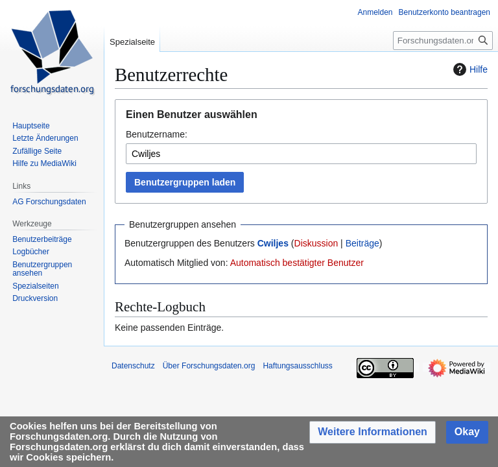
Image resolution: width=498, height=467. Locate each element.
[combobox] (301, 153)
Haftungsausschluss (297, 365)
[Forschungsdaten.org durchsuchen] (443, 40)
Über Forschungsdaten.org (209, 365)
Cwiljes (273, 243)
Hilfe (469, 69)
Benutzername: (156, 134)
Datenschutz (133, 365)
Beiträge (362, 243)
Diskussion (316, 243)
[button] (372, 432)
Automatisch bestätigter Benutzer (297, 262)
